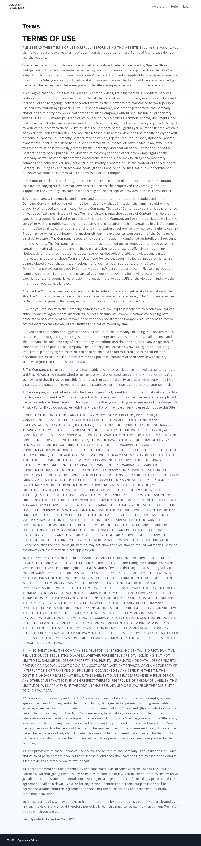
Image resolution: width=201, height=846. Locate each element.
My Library (160, 6)
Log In (187, 6)
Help (174, 6)
